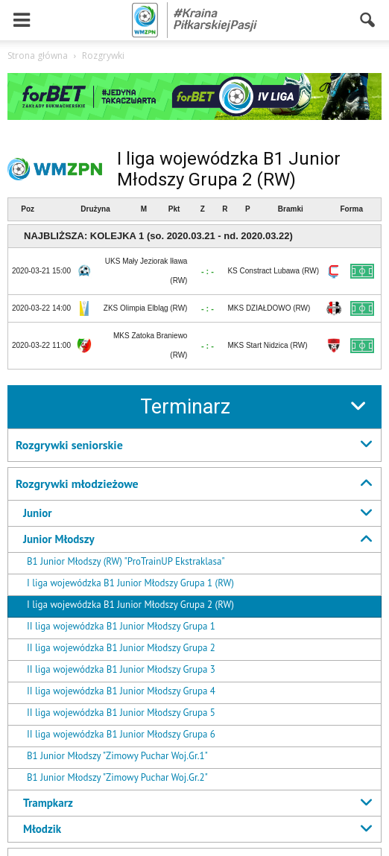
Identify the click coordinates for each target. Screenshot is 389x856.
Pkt (174, 209)
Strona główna (37, 55)
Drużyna (95, 209)
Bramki (290, 209)
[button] (368, 20)
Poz (27, 209)
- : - (207, 271)
